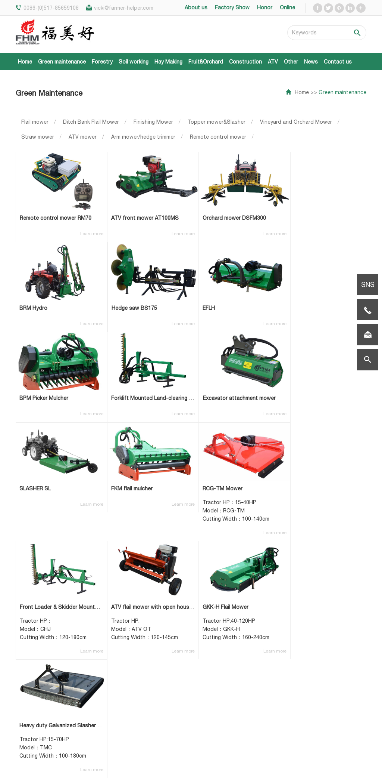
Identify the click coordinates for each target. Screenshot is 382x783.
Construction (245, 62)
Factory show (183, 722)
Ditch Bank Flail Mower (91, 122)
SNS (368, 285)
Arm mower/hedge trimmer (143, 137)
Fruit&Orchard (205, 62)
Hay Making (168, 62)
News (311, 62)
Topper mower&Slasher (216, 122)
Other (291, 62)
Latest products (186, 693)
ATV (273, 62)
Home (25, 62)
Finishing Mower (153, 122)
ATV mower (83, 137)
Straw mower (37, 137)
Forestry (102, 62)
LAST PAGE (288, 591)
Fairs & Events (183, 681)
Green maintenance (62, 62)
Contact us (338, 62)
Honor (174, 734)
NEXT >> (251, 591)
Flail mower (34, 122)
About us (177, 670)
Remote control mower (218, 137)
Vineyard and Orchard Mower (296, 122)
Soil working (133, 62)
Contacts (178, 745)
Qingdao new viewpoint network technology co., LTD (292, 767)
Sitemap (356, 773)
